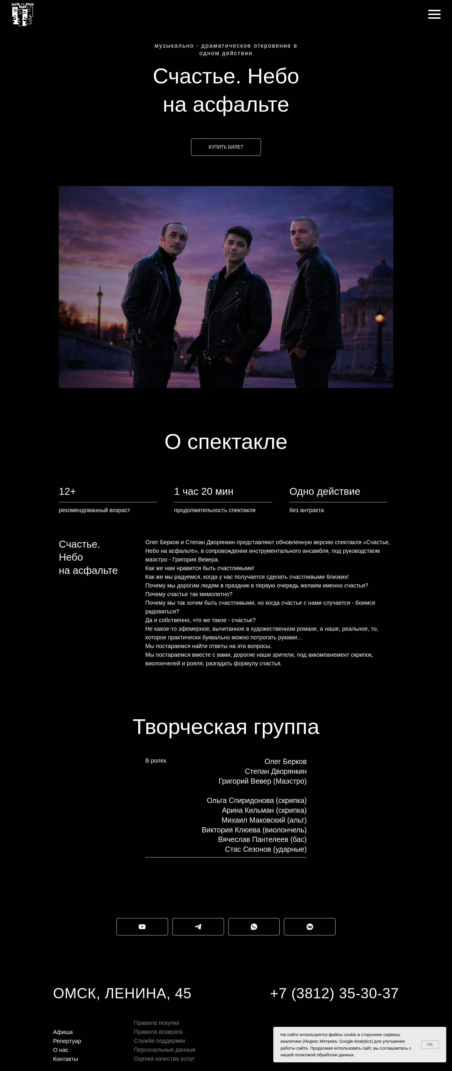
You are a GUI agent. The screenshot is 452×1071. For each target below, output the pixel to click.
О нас (60, 1050)
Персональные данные (165, 1049)
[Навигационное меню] (434, 14)
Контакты (65, 1059)
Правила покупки (156, 1023)
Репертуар (67, 1041)
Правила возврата (158, 1032)
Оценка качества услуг (164, 1058)
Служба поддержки (159, 1041)
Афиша (63, 1032)
